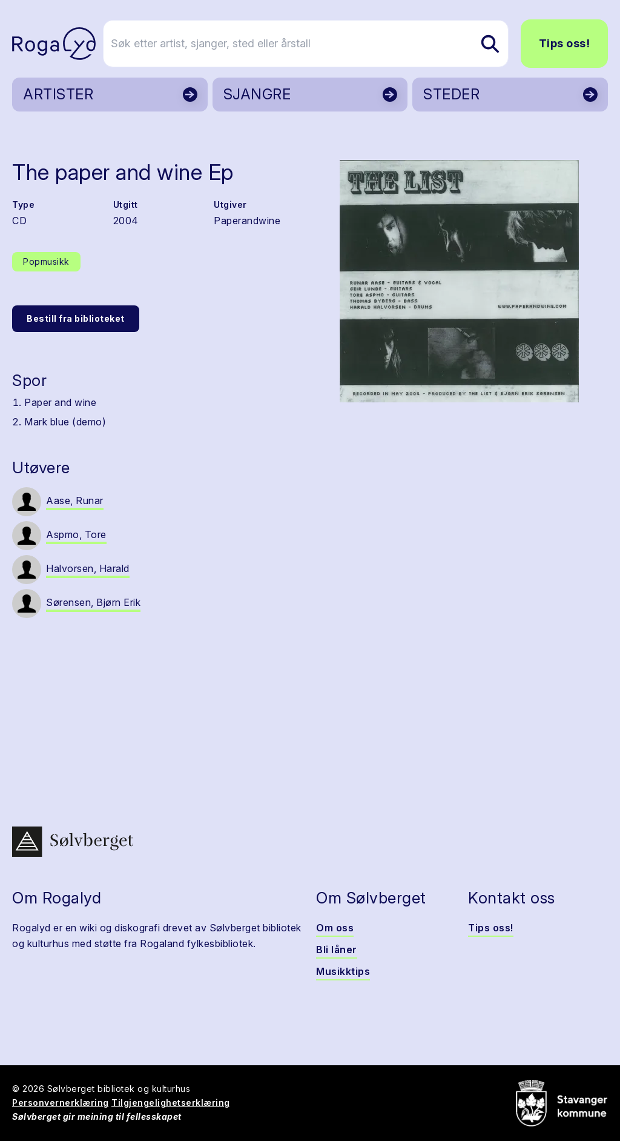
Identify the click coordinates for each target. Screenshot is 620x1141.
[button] (459, 281)
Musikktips (343, 971)
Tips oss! (564, 43)
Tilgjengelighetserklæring (170, 1102)
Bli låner (336, 949)
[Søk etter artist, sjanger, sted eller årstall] (315, 43)
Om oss (335, 928)
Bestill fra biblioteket (76, 318)
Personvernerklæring (60, 1102)
